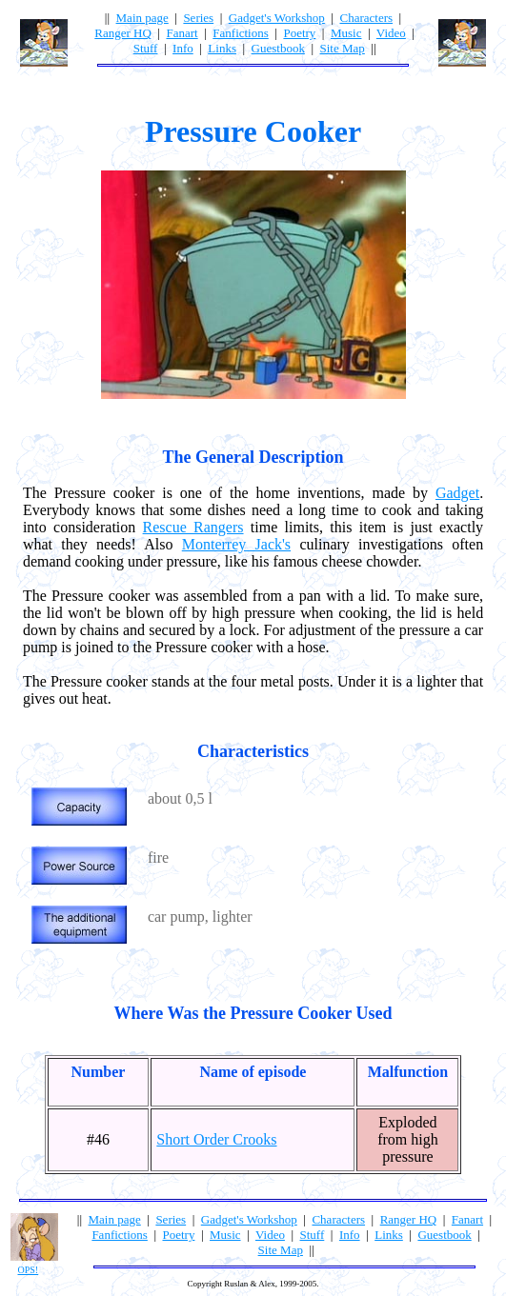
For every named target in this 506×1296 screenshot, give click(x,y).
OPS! (28, 1270)
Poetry (299, 33)
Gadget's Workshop (277, 17)
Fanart (181, 33)
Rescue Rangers (193, 527)
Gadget (457, 493)
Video (391, 33)
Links (222, 48)
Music (346, 33)
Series (198, 17)
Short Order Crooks (216, 1139)
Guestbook (278, 48)
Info (182, 48)
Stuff (145, 48)
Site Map (342, 48)
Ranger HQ (123, 33)
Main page (142, 17)
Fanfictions (241, 33)
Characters (366, 17)
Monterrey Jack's (236, 544)
